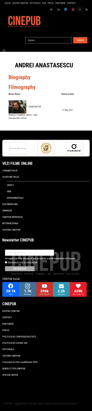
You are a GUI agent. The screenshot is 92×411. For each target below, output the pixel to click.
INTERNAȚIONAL (10, 223)
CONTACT (71, 3)
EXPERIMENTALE (15, 198)
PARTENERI (60, 3)
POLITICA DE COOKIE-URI (14, 343)
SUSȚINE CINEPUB (11, 229)
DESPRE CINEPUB (20, 3)
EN (58, 9)
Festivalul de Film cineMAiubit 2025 (20, 362)
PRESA (51, 3)
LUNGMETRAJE (10, 170)
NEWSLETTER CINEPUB (13, 368)
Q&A (44, 3)
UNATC (10, 185)
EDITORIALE (35, 3)
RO (51, 9)
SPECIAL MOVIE (10, 375)
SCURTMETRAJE (10, 177)
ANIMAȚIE (7, 210)
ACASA (8, 3)
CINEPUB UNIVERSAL (12, 217)
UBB (9, 191)
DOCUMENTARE (10, 204)
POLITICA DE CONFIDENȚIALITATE (19, 336)
